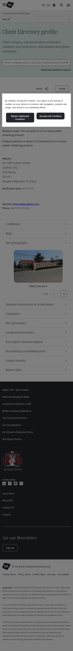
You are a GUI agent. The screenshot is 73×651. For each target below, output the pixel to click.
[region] (36, 110)
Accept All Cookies (51, 116)
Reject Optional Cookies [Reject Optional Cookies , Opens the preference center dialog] (20, 117)
